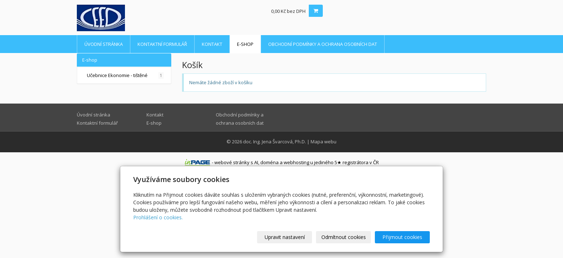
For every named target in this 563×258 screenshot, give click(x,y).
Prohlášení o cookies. (158, 217)
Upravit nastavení (285, 237)
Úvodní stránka (103, 44)
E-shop (245, 44)
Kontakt (212, 44)
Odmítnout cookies (343, 237)
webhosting (296, 162)
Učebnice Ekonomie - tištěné (125, 75)
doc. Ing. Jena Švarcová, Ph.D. (274, 141)
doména (269, 162)
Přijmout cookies (402, 237)
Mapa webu (323, 141)
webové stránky (232, 162)
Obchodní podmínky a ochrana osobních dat (322, 44)
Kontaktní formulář (162, 44)
